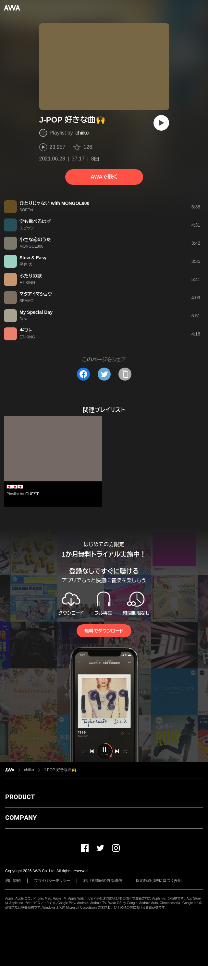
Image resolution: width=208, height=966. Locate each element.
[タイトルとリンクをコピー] (124, 374)
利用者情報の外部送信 (102, 880)
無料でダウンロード (103, 630)
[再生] (161, 123)
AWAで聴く (104, 177)
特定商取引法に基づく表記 (159, 880)
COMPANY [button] (21, 817)
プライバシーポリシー (52, 880)
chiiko (82, 132)
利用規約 (13, 880)
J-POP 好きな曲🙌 (60, 770)
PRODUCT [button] (20, 797)
